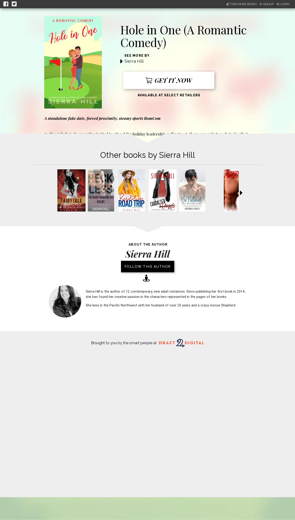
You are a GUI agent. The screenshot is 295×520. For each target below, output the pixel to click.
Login (282, 4)
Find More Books (241, 4)
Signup (266, 4)
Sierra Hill (134, 61)
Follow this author (147, 266)
